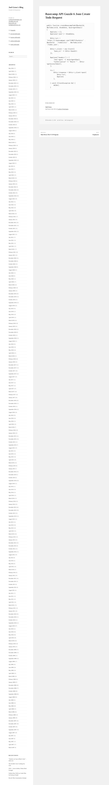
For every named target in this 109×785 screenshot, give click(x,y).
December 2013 (12, 507)
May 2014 (11, 492)
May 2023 (11, 172)
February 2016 (12, 430)
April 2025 (11, 107)
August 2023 (12, 163)
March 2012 (11, 569)
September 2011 (12, 587)
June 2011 (11, 596)
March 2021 (11, 249)
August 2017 (12, 376)
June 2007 (11, 738)
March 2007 (11, 747)
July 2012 (11, 557)
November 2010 (12, 617)
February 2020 (12, 287)
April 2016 (11, 424)
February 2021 (12, 252)
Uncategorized (69, 120)
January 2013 (12, 540)
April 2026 (11, 71)
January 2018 (12, 362)
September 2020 (12, 267)
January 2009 (12, 682)
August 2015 (12, 448)
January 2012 (12, 575)
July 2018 (11, 344)
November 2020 (12, 261)
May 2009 (11, 670)
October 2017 (12, 370)
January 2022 (12, 219)
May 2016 (11, 421)
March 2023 (11, 178)
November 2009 (12, 652)
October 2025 (12, 89)
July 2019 (11, 308)
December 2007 (12, 720)
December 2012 (12, 543)
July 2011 (11, 593)
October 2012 (12, 548)
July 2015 (11, 451)
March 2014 (11, 498)
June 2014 (11, 489)
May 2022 (11, 207)
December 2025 (12, 83)
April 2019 (11, 317)
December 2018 (12, 329)
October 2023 (12, 157)
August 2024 (12, 130)
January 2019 (12, 326)
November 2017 (12, 368)
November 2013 (12, 510)
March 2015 (11, 462)
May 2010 (11, 634)
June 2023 (11, 169)
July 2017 (11, 379)
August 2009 (12, 661)
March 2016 (11, 427)
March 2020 (11, 284)
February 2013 (12, 537)
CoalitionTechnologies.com (15, 19)
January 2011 (12, 611)
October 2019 (12, 299)
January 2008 (12, 717)
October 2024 (12, 124)
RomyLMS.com (12, 23)
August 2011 (12, 590)
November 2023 (12, 154)
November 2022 (12, 190)
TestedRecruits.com (13, 21)
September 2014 (12, 480)
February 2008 (12, 715)
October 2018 (12, 335)
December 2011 (12, 578)
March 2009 (11, 676)
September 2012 (12, 551)
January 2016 (12, 433)
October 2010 (12, 620)
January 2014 (12, 504)
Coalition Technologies (62, 109)
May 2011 (11, 599)
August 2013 (12, 519)
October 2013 (12, 513)
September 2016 (12, 409)
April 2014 (11, 495)
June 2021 (11, 240)
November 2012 (12, 545)
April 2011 (11, 602)
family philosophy (15, 44)
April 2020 (11, 282)
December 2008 (12, 685)
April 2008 (11, 709)
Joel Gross (60, 120)
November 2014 (12, 474)
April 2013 (11, 531)
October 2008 (12, 691)
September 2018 (12, 338)
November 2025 (12, 86)
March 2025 (11, 109)
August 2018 (12, 341)
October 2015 (12, 442)
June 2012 (11, 560)
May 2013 (11, 528)
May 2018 (11, 350)
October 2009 (12, 655)
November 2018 (12, 332)
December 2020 (12, 258)
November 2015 (12, 439)
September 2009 (12, 658)
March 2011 (11, 605)
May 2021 (11, 243)
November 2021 (12, 225)
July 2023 (11, 166)
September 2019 (12, 302)
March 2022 (11, 213)
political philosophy (15, 41)
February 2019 (12, 323)
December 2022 (12, 187)
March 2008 (11, 712)
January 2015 (12, 468)
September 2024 (12, 127)
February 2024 (12, 145)
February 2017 (12, 394)
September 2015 (12, 445)
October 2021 (12, 228)
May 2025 (11, 104)
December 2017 (12, 365)
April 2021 (11, 246)
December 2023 (12, 151)
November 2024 (12, 121)
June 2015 (11, 454)
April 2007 (11, 744)
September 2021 (12, 231)
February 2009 (12, 679)
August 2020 (12, 270)
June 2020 (11, 276)
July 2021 (11, 237)
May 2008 (11, 706)
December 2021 (12, 222)
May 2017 (11, 385)
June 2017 (11, 382)
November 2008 (12, 688)
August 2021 (12, 234)
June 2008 (11, 703)
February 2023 (12, 181)
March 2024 (11, 142)
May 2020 (11, 279)
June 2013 (11, 525)
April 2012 (11, 566)
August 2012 (12, 554)
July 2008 (11, 700)
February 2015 (12, 465)
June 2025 (11, 101)
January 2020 (12, 290)
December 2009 (12, 649)
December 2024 (12, 118)
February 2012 (12, 572)
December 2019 (12, 293)
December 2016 (12, 400)
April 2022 (11, 210)
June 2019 (11, 311)
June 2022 (11, 204)
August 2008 (12, 697)
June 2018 (11, 347)
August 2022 (12, 198)
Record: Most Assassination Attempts (17, 778)
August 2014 (12, 483)
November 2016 (12, 403)
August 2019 (12, 305)
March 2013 (11, 534)
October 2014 (12, 477)
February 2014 (12, 501)
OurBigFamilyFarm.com (14, 25)
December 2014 (12, 471)
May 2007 (11, 741)
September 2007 (12, 729)
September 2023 (12, 160)
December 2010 (12, 614)
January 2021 (12, 255)
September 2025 (12, 92)
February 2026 (12, 77)
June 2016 (11, 418)
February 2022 (12, 216)
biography (13, 30)
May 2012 (11, 563)
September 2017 (12, 373)
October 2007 (12, 726)
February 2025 (12, 112)
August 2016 (12, 412)
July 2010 (11, 629)
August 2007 (12, 732)
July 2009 (11, 664)
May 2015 (11, 456)
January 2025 (12, 115)
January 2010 (12, 646)
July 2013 (11, 522)
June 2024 (11, 136)
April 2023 (11, 175)
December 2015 (12, 436)
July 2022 (11, 201)
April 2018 (11, 353)
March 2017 (11, 391)
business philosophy (15, 37)
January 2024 (12, 148)
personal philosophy (15, 33)
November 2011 (12, 581)
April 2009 (11, 673)
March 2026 (11, 74)
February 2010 (12, 643)
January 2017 (12, 397)
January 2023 (12, 184)
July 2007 (11, 735)
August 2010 (12, 626)
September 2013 (12, 516)
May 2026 (11, 68)
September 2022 (12, 195)
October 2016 (12, 406)
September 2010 (12, 623)
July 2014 (11, 486)
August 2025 (12, 95)
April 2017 (11, 388)
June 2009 (11, 667)
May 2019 (11, 314)
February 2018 (12, 359)
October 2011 (12, 584)
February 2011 (12, 608)
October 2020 (12, 264)
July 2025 (11, 98)
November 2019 (12, 296)
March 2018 (11, 356)
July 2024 (11, 133)
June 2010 (11, 631)
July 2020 (11, 273)
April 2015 (11, 459)
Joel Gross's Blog (16, 7)
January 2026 (12, 80)
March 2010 (11, 640)
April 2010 (11, 637)
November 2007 (12, 723)
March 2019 (11, 320)
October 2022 (12, 193)
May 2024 (11, 139)
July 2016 (11, 415)
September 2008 (12, 694)
